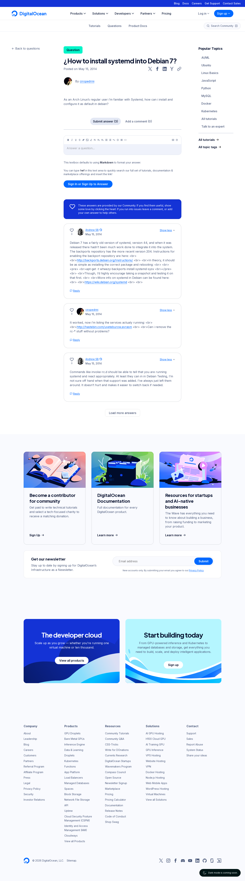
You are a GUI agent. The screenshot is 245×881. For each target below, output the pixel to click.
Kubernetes (209, 111)
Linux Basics (209, 73)
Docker (206, 103)
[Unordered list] (106, 139)
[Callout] (117, 139)
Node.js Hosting (155, 777)
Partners (29, 761)
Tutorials (94, 26)
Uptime (68, 810)
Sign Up (37, 535)
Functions (70, 766)
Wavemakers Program (118, 766)
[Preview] (173, 139)
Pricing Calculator (115, 799)
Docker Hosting (155, 772)
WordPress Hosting (157, 788)
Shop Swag (112, 821)
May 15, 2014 (93, 234)
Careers (197, 3)
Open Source (113, 777)
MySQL (206, 96)
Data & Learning (73, 749)
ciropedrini (87, 81)
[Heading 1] (94, 139)
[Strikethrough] (79, 139)
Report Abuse (194, 744)
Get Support (212, 3)
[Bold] (68, 139)
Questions (114, 26)
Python (206, 88)
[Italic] (72, 139)
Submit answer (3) (105, 121)
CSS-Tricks (111, 744)
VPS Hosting (153, 755)
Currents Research (116, 755)
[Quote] (114, 139)
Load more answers (122, 413)
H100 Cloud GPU (156, 738)
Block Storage (72, 794)
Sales (189, 738)
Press (27, 777)
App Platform (72, 772)
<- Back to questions (26, 48)
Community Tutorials (117, 733)
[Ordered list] (110, 139)
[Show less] (174, 230)
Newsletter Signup (116, 783)
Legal (27, 783)
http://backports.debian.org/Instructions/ (105, 260)
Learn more (108, 535)
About (27, 733)
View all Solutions (156, 799)
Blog (177, 3)
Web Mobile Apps (156, 783)
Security (28, 794)
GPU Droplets (72, 733)
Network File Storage (77, 799)
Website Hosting (155, 761)
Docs (185, 3)
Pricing (109, 794)
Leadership (30, 738)
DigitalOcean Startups (118, 761)
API (66, 805)
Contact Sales (232, 3)
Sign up (223, 13)
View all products (71, 660)
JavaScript (208, 80)
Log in (204, 13)
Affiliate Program (33, 772)
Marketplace (112, 788)
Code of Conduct (115, 816)
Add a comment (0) (138, 121)
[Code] (125, 139)
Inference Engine (74, 744)
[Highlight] (91, 139)
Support (191, 733)
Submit (203, 561)
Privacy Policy (196, 570)
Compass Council (115, 772)
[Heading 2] (98, 139)
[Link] (83, 139)
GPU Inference (154, 749)
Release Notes (114, 810)
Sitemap (71, 860)
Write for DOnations (117, 749)
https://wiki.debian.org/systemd (106, 282)
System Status (194, 749)
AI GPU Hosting (155, 733)
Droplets (69, 755)
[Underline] (75, 139)
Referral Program (34, 766)
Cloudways (71, 835)
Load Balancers (73, 777)
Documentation (114, 805)
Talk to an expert (212, 126)
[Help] (176, 139)
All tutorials (209, 119)
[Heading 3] (102, 139)
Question (73, 50)
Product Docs (138, 26)
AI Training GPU (155, 744)
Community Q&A (114, 738)
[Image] (87, 139)
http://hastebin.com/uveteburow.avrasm (104, 327)
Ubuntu (206, 65)
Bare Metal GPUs (74, 738)
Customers (30, 755)
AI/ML (205, 57)
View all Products (74, 841)
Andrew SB (92, 229)
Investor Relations (34, 799)
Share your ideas (196, 755)
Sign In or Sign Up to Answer (88, 184)
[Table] (121, 139)
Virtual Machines (155, 794)
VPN (148, 766)
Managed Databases (76, 783)
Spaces (68, 788)
